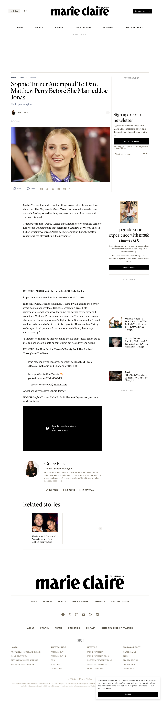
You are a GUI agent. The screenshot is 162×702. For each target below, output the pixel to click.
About (30, 628)
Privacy (44, 628)
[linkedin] (58, 188)
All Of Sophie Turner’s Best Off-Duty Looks (60, 291)
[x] (47, 188)
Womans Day (57, 652)
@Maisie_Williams (38, 366)
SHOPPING (108, 28)
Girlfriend (128, 668)
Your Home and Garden (22, 664)
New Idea (55, 664)
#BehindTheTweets (48, 374)
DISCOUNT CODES (134, 28)
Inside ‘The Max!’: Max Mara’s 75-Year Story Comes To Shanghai (136, 376)
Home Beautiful (19, 656)
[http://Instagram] (87, 490)
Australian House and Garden (26, 652)
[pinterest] (53, 188)
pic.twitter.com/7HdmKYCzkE (45, 378)
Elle (125, 656)
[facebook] (41, 188)
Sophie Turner (31, 205)
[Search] (25, 11)
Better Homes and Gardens (24, 660)
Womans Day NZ (58, 656)
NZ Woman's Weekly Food (99, 660)
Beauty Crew (129, 664)
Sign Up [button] (140, 11)
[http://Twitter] (51, 490)
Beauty (59, 28)
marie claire (129, 652)
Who (53, 660)
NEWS (20, 28)
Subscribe (74, 628)
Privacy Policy (142, 147)
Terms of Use (120, 149)
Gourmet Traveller (97, 664)
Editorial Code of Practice (117, 628)
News (22, 78)
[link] (70, 188)
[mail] (64, 189)
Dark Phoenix (60, 209)
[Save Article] (17, 188)
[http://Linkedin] (68, 490)
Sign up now (131, 141)
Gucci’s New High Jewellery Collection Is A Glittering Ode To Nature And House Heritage (136, 342)
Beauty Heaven (130, 660)
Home (13, 78)
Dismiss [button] (128, 694)
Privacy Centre (104, 688)
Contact (90, 628)
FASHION (39, 28)
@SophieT (79, 362)
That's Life (56, 668)
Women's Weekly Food (98, 656)
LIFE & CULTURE (83, 28)
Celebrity (32, 78)
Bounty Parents (95, 668)
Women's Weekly (95, 652)
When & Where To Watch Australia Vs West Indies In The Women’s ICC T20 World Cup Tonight (136, 324)
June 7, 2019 (60, 384)
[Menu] (14, 11)
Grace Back (23, 112)
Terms (58, 628)
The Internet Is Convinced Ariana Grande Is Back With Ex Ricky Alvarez (44, 539)
